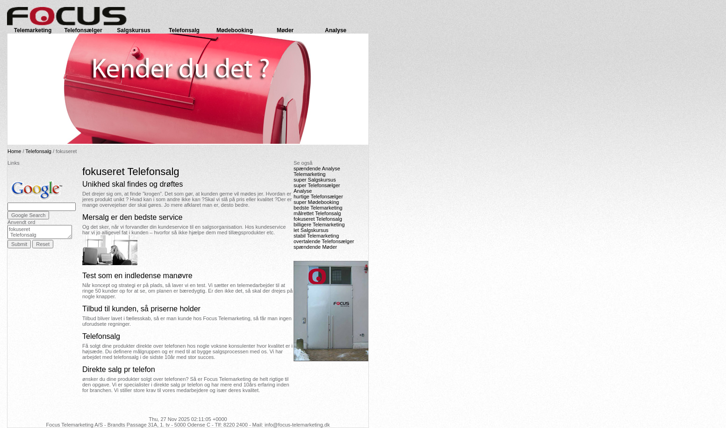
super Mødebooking (316, 202)
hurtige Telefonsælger (318, 196)
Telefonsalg (184, 30)
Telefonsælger (83, 30)
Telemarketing (32, 30)
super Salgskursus (315, 179)
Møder (285, 30)
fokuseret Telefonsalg (39, 232)
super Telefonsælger (317, 185)
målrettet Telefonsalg (317, 213)
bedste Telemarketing (318, 207)
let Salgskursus (311, 230)
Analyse (335, 30)
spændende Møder (315, 247)
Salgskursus (133, 30)
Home (14, 151)
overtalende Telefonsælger (324, 241)
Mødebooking (234, 30)
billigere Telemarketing (319, 224)
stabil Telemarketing (316, 236)
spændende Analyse (317, 168)
